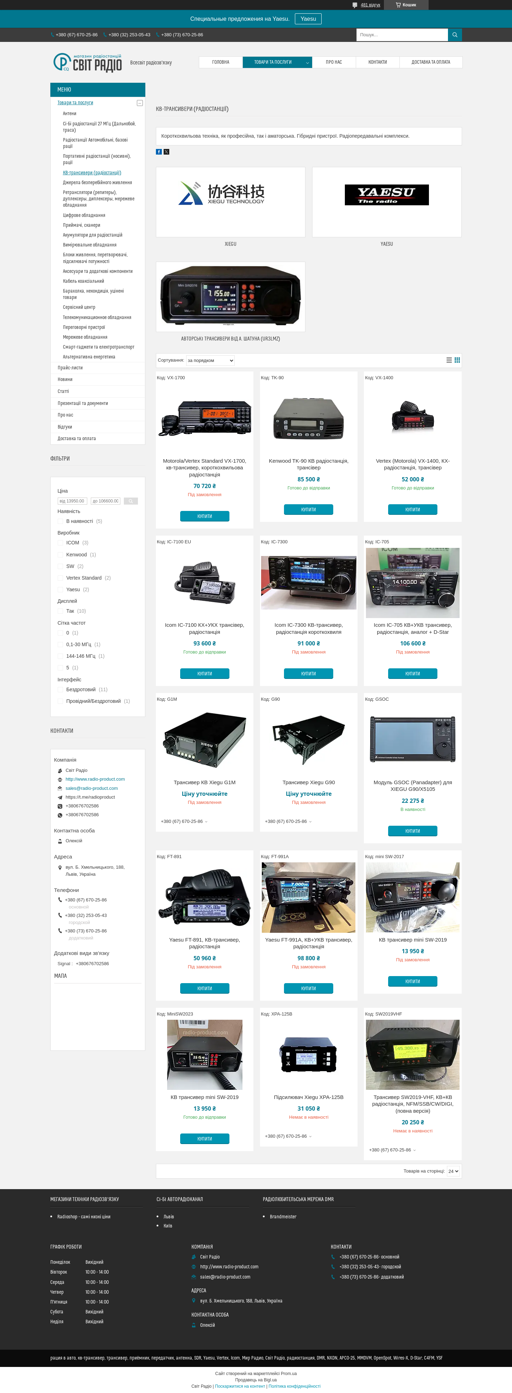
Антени (69, 114)
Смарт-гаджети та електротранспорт (98, 347)
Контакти (377, 62)
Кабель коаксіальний (83, 281)
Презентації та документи (83, 403)
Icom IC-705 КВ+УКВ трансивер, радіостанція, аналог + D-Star (413, 628)
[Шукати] (455, 35)
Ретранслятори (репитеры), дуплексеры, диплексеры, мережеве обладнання (98, 199)
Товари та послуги (273, 62)
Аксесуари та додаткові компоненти (98, 271)
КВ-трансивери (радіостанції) (92, 173)
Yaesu (308, 19)
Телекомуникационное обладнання (97, 317)
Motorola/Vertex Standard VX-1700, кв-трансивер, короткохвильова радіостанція (204, 467)
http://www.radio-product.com (95, 779)
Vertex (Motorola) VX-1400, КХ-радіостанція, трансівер (413, 464)
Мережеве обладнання (85, 337)
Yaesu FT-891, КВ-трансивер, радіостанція (204, 943)
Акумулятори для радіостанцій (92, 235)
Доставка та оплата (431, 62)
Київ (168, 1226)
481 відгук (370, 4)
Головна (220, 62)
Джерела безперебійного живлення (97, 183)
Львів (169, 1217)
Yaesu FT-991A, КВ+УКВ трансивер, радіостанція (309, 943)
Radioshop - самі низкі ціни (83, 1217)
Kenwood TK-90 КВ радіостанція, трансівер (309, 464)
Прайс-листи (70, 368)
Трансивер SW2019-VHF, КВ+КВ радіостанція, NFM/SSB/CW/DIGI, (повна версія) (413, 1104)
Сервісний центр (79, 307)
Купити (204, 516)
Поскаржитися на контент (240, 1386)
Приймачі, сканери (81, 225)
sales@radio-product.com (92, 788)
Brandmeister (283, 1217)
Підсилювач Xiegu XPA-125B (308, 1097)
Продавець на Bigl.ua (256, 1380)
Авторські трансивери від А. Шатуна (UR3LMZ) (230, 339)
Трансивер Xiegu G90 (309, 782)
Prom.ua (289, 1373)
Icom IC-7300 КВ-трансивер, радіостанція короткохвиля (308, 628)
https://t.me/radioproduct (90, 797)
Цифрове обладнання (84, 215)
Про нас (334, 62)
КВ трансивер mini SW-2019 (413, 940)
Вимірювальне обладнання (89, 245)
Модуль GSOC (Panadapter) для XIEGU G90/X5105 (413, 785)
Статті (63, 391)
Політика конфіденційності (294, 1386)
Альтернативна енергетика (89, 357)
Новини (65, 379)
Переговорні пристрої (84, 327)
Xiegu (230, 244)
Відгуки (65, 427)
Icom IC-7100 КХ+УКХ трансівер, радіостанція (204, 628)
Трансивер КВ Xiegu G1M (205, 782)
